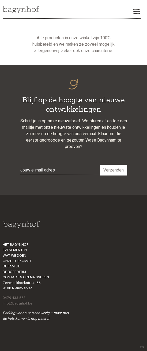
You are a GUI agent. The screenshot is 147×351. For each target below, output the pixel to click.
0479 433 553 (14, 297)
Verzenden (113, 170)
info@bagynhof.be (17, 303)
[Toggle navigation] (136, 11)
